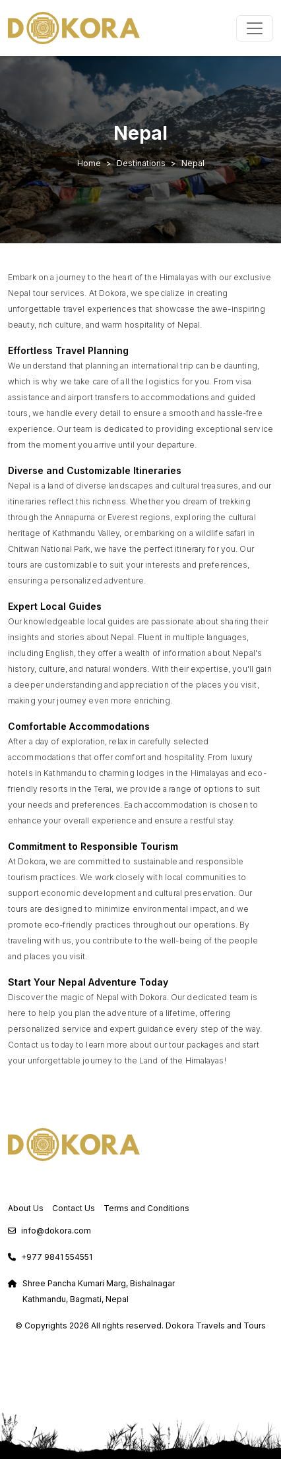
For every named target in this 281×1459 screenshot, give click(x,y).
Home (89, 163)
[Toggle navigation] (254, 28)
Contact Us (73, 1208)
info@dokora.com (56, 1231)
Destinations (141, 163)
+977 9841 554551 (56, 1257)
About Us (26, 1208)
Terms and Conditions (146, 1208)
